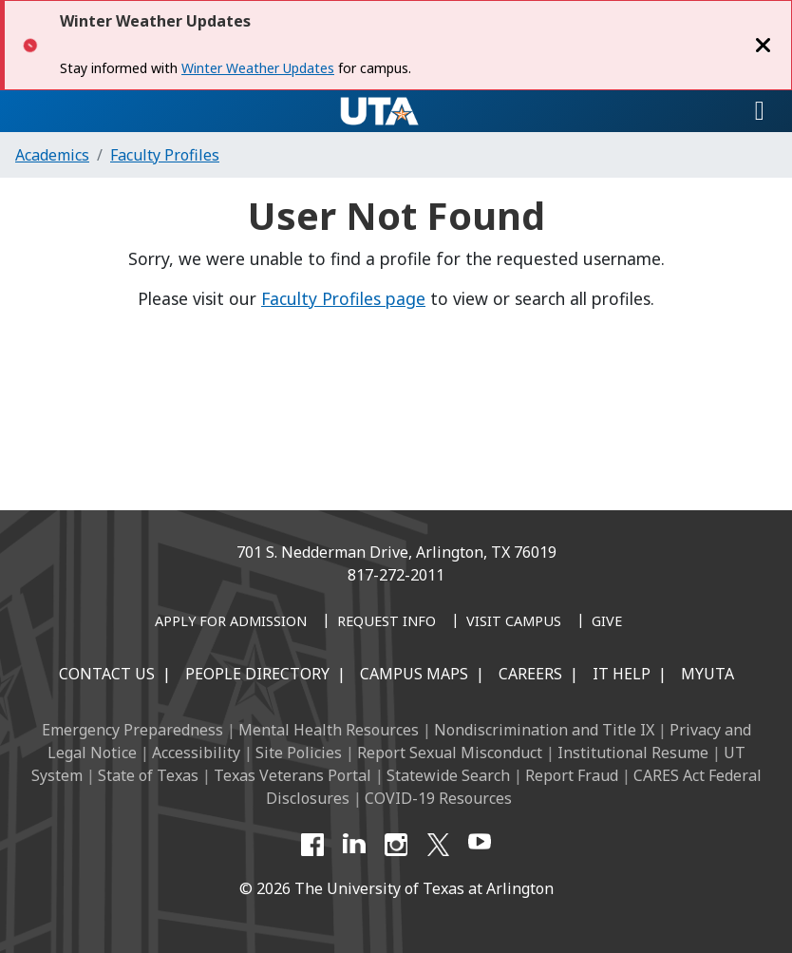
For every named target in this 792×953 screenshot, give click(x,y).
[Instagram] (396, 844)
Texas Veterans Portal (292, 775)
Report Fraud (571, 775)
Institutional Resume (632, 752)
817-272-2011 (396, 574)
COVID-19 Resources (438, 798)
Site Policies (298, 752)
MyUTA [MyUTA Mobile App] (707, 673)
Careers (530, 673)
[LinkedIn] (354, 844)
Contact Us (107, 673)
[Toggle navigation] (760, 111)
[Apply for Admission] (231, 622)
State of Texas (148, 775)
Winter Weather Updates (257, 68)
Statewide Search (448, 775)
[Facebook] (312, 844)
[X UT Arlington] (437, 844)
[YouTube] (479, 844)
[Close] (763, 45)
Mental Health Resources (328, 729)
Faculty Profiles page (343, 298)
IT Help (622, 673)
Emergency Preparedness (132, 729)
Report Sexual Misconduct (449, 752)
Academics (52, 154)
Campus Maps (414, 673)
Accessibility (196, 752)
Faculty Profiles (164, 154)
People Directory (257, 673)
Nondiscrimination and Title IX (544, 729)
